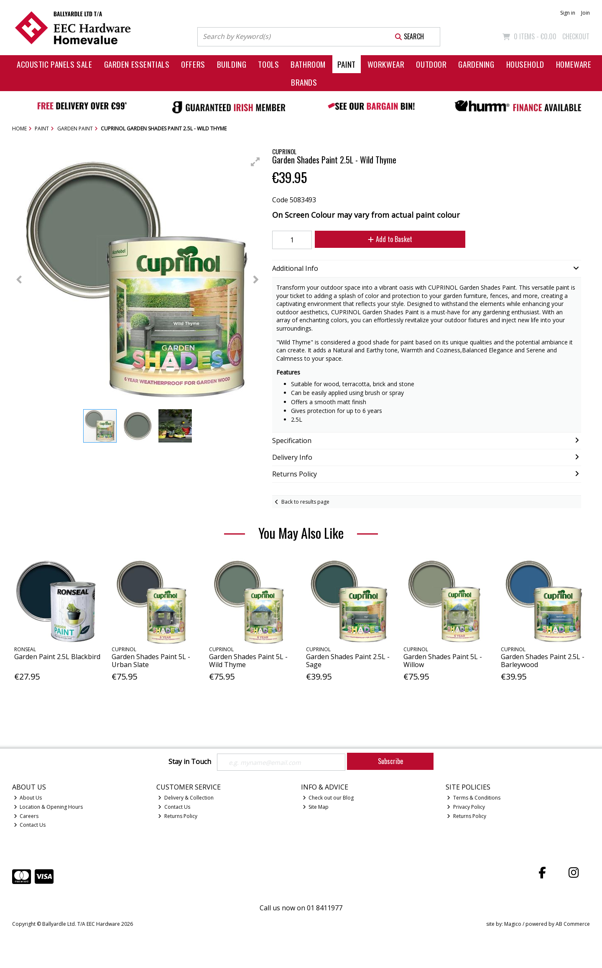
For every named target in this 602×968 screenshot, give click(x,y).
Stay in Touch (189, 762)
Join (585, 12)
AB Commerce (573, 924)
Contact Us (30, 825)
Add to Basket (385, 239)
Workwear (386, 64)
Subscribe (390, 761)
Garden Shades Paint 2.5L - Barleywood (542, 660)
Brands (304, 82)
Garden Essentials (137, 64)
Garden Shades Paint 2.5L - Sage (348, 660)
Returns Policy (177, 816)
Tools (268, 64)
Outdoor (431, 64)
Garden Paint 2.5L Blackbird (57, 656)
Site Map (316, 807)
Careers (26, 816)
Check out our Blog (328, 798)
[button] (255, 161)
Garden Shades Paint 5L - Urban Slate (151, 660)
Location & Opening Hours (48, 807)
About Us (28, 798)
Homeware (574, 64)
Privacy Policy (466, 807)
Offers (193, 64)
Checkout (575, 36)
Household (525, 64)
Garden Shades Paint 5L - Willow (442, 660)
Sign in (567, 12)
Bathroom (308, 64)
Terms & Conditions (473, 798)
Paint (346, 64)
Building (232, 64)
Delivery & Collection (186, 798)
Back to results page (305, 501)
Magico (512, 924)
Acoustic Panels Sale (54, 64)
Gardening (476, 64)
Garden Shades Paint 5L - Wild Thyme (248, 660)
